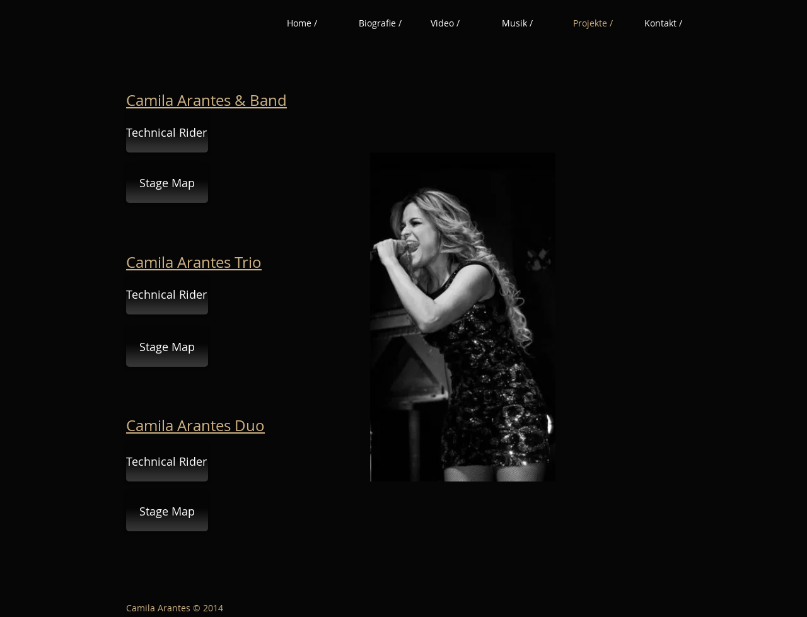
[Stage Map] (167, 183)
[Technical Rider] (167, 133)
